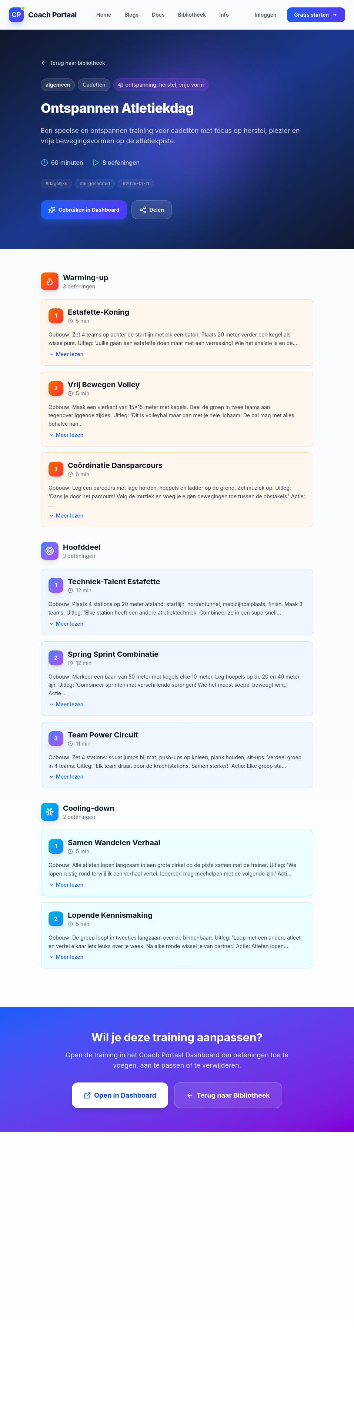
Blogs (131, 14)
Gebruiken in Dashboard (84, 210)
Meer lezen (66, 354)
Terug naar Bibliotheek (228, 1095)
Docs (158, 14)
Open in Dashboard (120, 1095)
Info (224, 14)
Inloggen (266, 14)
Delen (151, 210)
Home (103, 14)
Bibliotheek (192, 14)
